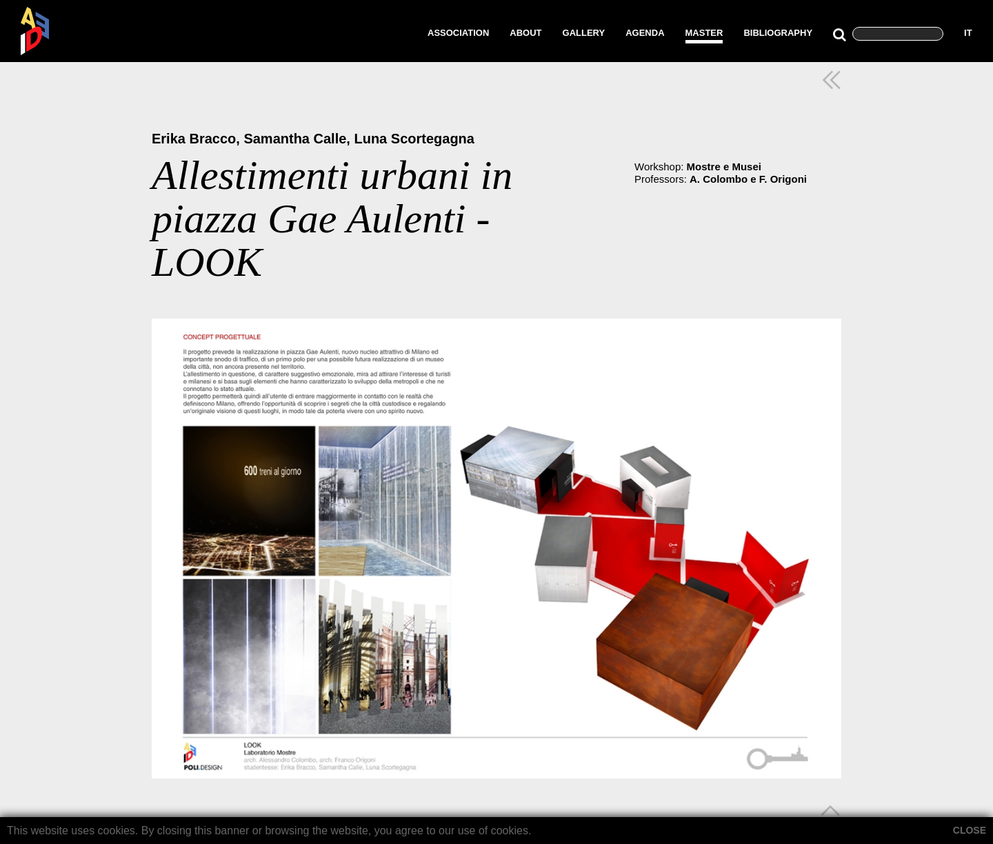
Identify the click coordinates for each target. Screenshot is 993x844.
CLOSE (969, 830)
